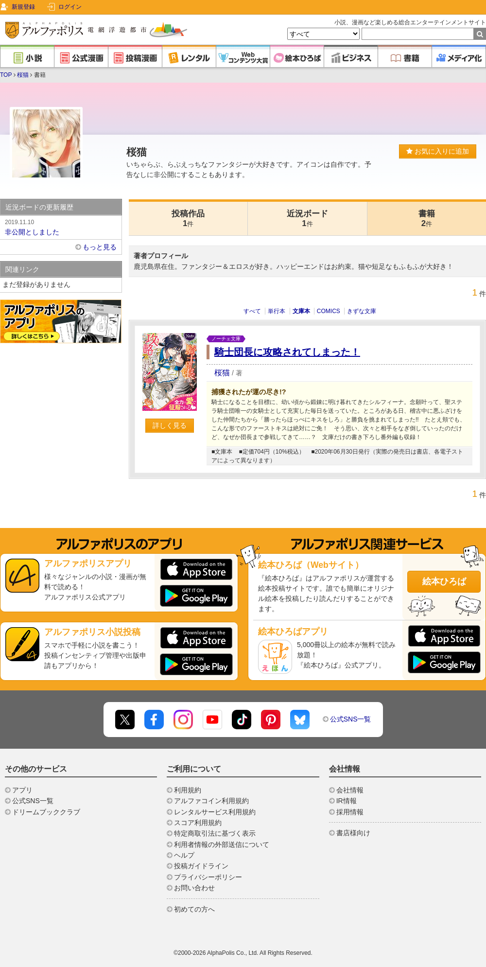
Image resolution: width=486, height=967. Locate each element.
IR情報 (346, 801)
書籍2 (426, 218)
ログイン (70, 6)
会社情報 (350, 790)
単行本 (276, 311)
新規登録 (23, 6)
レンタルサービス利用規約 (215, 812)
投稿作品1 (188, 218)
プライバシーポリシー (208, 877)
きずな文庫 (361, 311)
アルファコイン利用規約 (211, 801)
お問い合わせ (194, 888)
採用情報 (350, 812)
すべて (252, 311)
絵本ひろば (444, 581)
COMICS (328, 311)
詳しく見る (170, 425)
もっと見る (100, 247)
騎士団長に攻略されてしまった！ (287, 352)
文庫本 (301, 311)
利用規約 (187, 790)
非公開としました (61, 226)
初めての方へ (194, 909)
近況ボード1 (307, 218)
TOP (6, 74)
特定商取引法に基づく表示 (215, 833)
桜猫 (23, 74)
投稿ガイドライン (201, 866)
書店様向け (353, 833)
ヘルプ (184, 855)
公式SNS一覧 (350, 719)
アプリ (22, 790)
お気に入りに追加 (437, 151)
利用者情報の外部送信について (221, 844)
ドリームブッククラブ (46, 812)
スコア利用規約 (198, 822)
